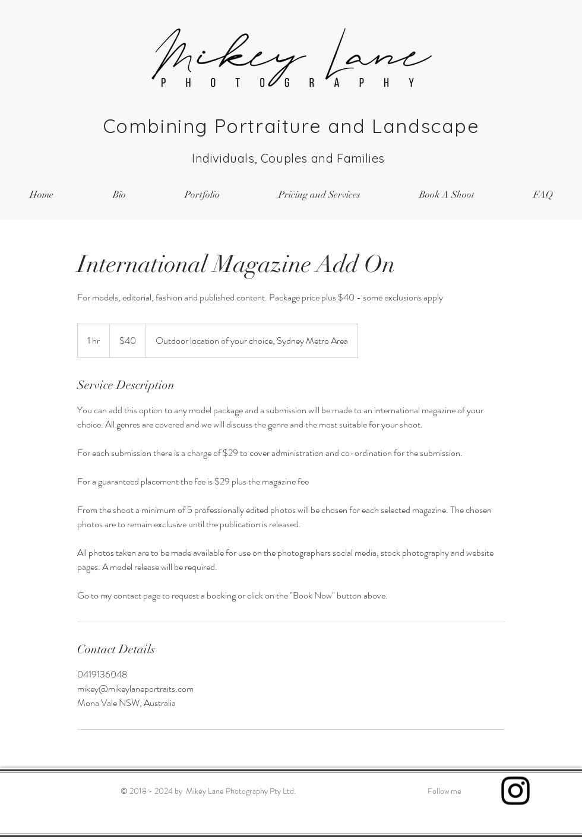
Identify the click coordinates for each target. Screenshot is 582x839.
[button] (202, 195)
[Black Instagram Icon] (515, 791)
